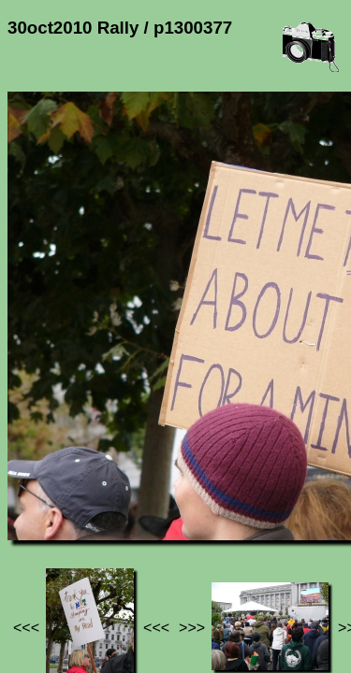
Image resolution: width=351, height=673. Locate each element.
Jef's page (41, 521)
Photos (111, 521)
